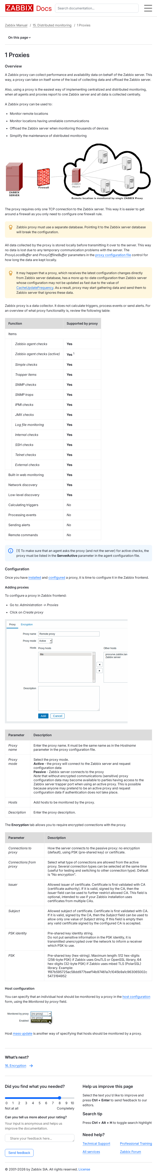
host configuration (136, 997)
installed (34, 577)
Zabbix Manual (16, 25)
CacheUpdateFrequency (34, 288)
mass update (22, 1033)
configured (56, 577)
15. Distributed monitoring (52, 25)
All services (91, 1152)
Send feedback (19, 1153)
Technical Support (96, 1143)
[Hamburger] (148, 8)
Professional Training (136, 1143)
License (84, 1169)
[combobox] (97, 8)
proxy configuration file (113, 255)
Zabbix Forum (130, 1152)
